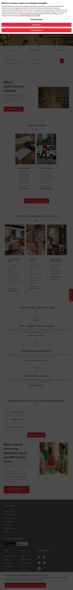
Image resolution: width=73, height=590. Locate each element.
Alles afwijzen (36, 21)
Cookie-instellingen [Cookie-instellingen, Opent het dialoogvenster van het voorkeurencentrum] (36, 16)
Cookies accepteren (36, 27)
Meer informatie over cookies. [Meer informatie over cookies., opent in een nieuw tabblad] (31, 12)
